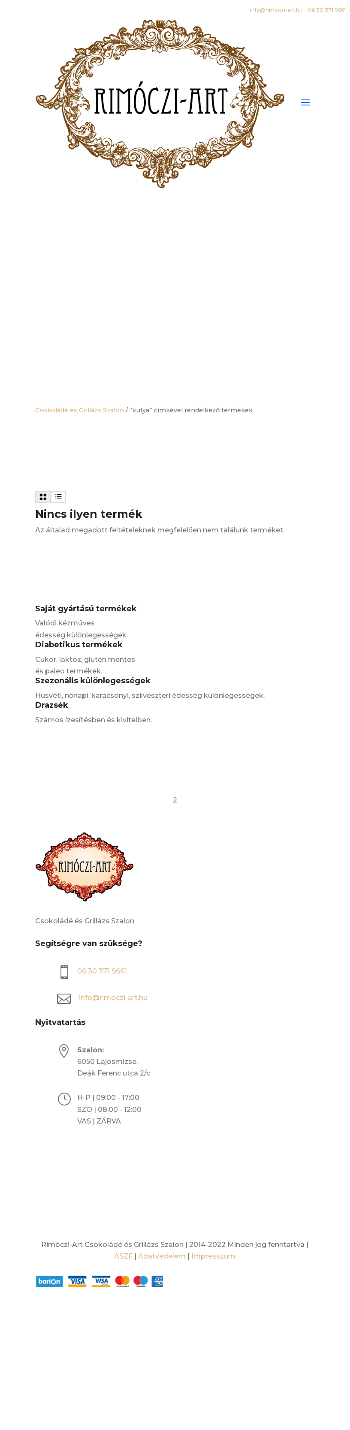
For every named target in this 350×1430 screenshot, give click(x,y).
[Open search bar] (175, 239)
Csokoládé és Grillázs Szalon (79, 410)
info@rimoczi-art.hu (277, 10)
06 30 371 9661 (327, 10)
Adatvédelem (162, 1256)
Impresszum (213, 1256)
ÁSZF (123, 1256)
